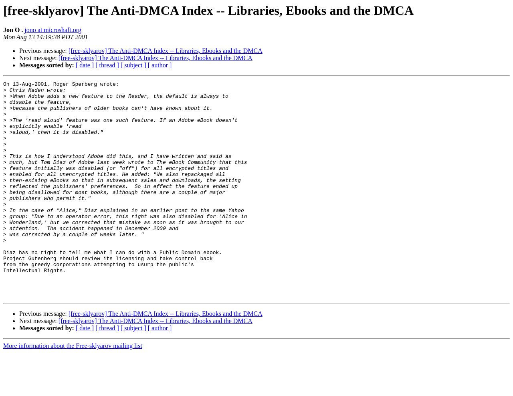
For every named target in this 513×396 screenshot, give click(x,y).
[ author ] (160, 65)
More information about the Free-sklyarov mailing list (72, 389)
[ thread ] (107, 65)
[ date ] (85, 65)
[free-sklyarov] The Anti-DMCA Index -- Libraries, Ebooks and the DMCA (166, 50)
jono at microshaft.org (52, 29)
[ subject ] (133, 65)
